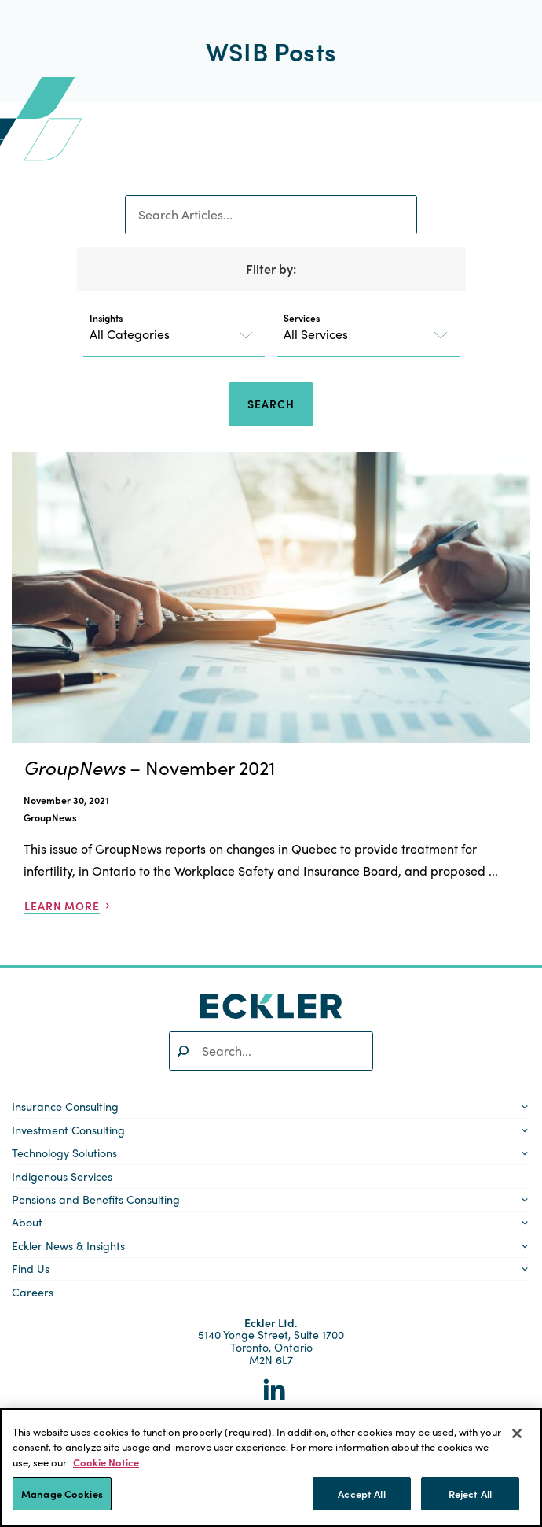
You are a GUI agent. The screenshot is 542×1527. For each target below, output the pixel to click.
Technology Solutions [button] (64, 1152)
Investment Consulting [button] (68, 1130)
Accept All (361, 1493)
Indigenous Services (62, 1176)
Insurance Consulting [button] (65, 1106)
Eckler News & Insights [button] (68, 1245)
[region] (271, 1467)
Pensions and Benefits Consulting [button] (96, 1199)
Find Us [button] (30, 1268)
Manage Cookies (62, 1493)
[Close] (517, 1433)
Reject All (470, 1493)
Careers (32, 1292)
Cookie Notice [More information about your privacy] (106, 1462)
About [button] (27, 1222)
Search (270, 403)
